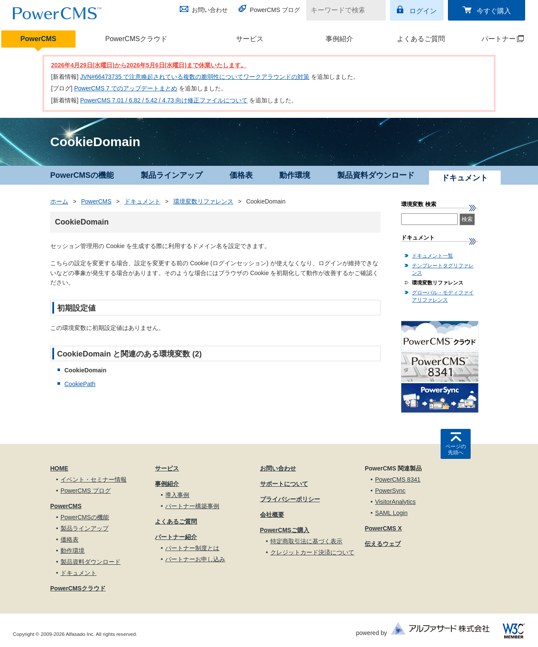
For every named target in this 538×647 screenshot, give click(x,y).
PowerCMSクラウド (136, 38)
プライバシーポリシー (290, 499)
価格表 (241, 175)
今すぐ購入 (494, 11)
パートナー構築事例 (192, 506)
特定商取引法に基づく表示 (306, 541)
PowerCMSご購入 (284, 530)
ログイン (423, 11)
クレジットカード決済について (312, 552)
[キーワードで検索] (341, 10)
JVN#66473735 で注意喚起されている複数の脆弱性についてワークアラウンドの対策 (194, 76)
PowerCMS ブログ (275, 9)
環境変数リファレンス (203, 201)
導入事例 (177, 494)
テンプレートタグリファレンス (443, 269)
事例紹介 (339, 38)
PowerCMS (39, 38)
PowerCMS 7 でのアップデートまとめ (125, 88)
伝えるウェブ (383, 543)
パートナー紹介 (176, 536)
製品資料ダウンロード (375, 175)
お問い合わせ (210, 9)
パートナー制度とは (192, 548)
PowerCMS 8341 (397, 479)
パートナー (495, 38)
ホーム (59, 201)
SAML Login (391, 512)
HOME (59, 468)
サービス (249, 38)
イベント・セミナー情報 (93, 479)
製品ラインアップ (172, 175)
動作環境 (294, 175)
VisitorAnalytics (395, 501)
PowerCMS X (383, 528)
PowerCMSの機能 (82, 175)
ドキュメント (142, 201)
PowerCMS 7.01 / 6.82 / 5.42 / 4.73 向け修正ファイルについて (164, 100)
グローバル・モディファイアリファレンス (443, 296)
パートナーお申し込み (195, 559)
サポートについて (284, 483)
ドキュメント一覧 (432, 256)
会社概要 (272, 514)
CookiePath (79, 383)
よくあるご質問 (421, 38)
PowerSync (390, 490)
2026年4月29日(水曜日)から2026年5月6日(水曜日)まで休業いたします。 (149, 65)
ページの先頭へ (455, 449)
